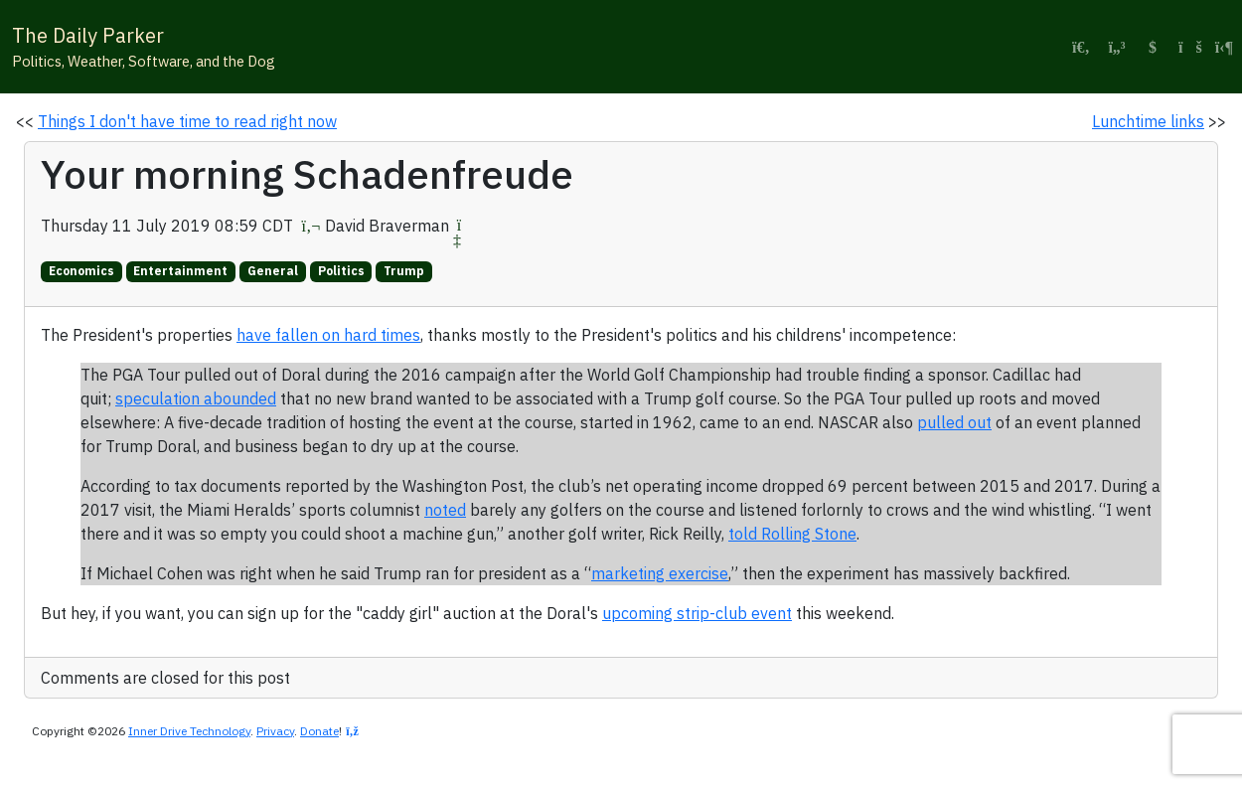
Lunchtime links (1148, 121)
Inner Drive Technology (189, 730)
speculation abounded (195, 398)
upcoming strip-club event (697, 613)
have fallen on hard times (328, 335)
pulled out (954, 422)
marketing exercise (659, 573)
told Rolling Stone (792, 534)
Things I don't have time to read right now (187, 121)
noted (445, 510)
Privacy (275, 730)
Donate (319, 730)
